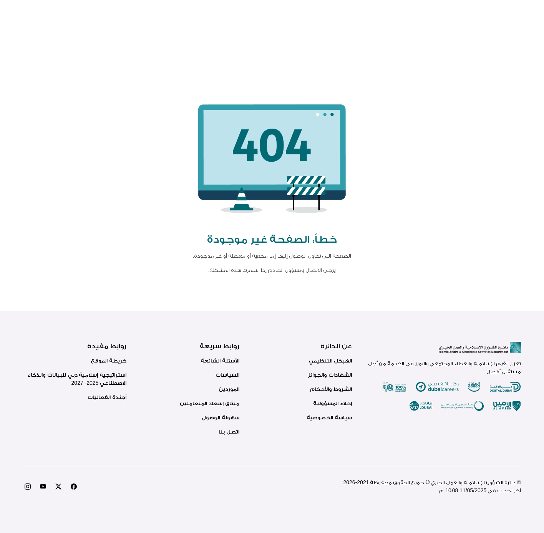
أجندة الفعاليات (107, 397)
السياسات (227, 375)
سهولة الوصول (220, 417)
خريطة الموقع (108, 361)
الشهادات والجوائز (330, 375)
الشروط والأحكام (331, 389)
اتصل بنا (229, 432)
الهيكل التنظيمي (330, 361)
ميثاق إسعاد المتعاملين (209, 403)
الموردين (229, 389)
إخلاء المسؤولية (332, 403)
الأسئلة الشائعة (220, 361)
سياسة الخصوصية (329, 417)
